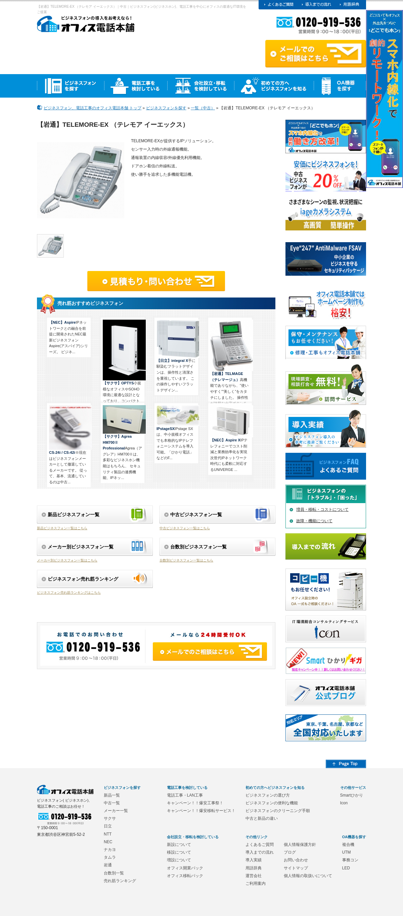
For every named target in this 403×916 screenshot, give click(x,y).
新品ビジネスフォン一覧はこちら (62, 528)
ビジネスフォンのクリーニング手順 (277, 810)
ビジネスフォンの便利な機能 (271, 803)
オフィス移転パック (185, 875)
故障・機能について (314, 521)
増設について (179, 860)
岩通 (108, 865)
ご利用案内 (255, 883)
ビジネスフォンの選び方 (267, 795)
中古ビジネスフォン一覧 (196, 514)
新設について (179, 844)
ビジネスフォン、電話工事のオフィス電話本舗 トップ (92, 108)
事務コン (350, 860)
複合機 (348, 844)
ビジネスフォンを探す (166, 108)
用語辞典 (253, 868)
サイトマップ (296, 868)
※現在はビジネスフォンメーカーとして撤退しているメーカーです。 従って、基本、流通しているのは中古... (70, 444)
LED (346, 868)
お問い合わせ (296, 860)
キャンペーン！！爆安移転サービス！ (201, 810)
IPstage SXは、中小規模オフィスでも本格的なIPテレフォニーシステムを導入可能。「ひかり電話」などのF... (177, 432)
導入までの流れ (259, 852)
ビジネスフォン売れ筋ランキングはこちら (69, 592)
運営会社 (253, 875)
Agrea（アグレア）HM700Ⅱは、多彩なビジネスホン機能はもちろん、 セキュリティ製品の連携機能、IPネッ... (123, 442)
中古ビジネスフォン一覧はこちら (185, 528)
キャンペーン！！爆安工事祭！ (195, 803)
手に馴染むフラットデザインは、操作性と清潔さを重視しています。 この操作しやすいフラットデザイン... (177, 356)
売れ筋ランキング (120, 880)
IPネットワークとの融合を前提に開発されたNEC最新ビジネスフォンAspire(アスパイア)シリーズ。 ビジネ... (68, 337)
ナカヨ (110, 849)
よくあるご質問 (259, 844)
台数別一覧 (114, 873)
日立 (108, 826)
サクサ (110, 818)
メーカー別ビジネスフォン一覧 (81, 546)
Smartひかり (351, 795)
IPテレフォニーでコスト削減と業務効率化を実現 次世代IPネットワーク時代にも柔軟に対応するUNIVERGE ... (231, 438)
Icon (344, 803)
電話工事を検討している (187, 788)
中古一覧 (112, 803)
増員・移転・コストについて (322, 509)
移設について (179, 852)
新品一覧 (112, 795)
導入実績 (253, 860)
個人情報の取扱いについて (308, 875)
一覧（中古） (203, 108)
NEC (108, 842)
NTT (107, 834)
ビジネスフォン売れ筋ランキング (83, 579)
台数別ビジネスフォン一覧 (198, 546)
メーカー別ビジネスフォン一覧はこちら (67, 560)
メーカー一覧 (116, 810)
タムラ (110, 857)
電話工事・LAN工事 (185, 795)
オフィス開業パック (185, 868)
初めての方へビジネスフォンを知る (275, 788)
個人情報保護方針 (300, 844)
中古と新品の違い (261, 818)
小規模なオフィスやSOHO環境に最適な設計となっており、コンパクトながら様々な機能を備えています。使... (123, 367)
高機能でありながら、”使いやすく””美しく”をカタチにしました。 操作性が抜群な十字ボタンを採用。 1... (231, 365)
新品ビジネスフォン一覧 (73, 514)
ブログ (290, 852)
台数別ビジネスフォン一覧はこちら (186, 560)
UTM (346, 852)
